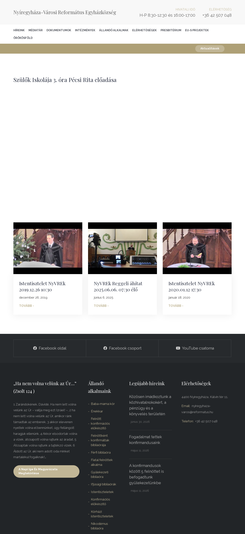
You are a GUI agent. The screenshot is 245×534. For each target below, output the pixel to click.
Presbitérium (171, 30)
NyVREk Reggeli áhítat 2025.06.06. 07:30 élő (118, 286)
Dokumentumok (59, 30)
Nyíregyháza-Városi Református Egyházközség (64, 12)
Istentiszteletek (102, 492)
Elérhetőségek (144, 30)
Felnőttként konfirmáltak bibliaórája (100, 440)
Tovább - (26, 306)
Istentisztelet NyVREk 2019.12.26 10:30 (42, 286)
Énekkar (97, 411)
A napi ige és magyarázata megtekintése (38, 471)
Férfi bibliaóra (101, 452)
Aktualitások (209, 48)
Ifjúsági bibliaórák (103, 484)
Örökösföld (23, 37)
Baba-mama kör (103, 404)
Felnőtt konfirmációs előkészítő (100, 423)
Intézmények (85, 30)
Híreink (19, 30)
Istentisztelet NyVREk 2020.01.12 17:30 (191, 286)
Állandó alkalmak (113, 30)
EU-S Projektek (197, 30)
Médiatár (36, 30)
